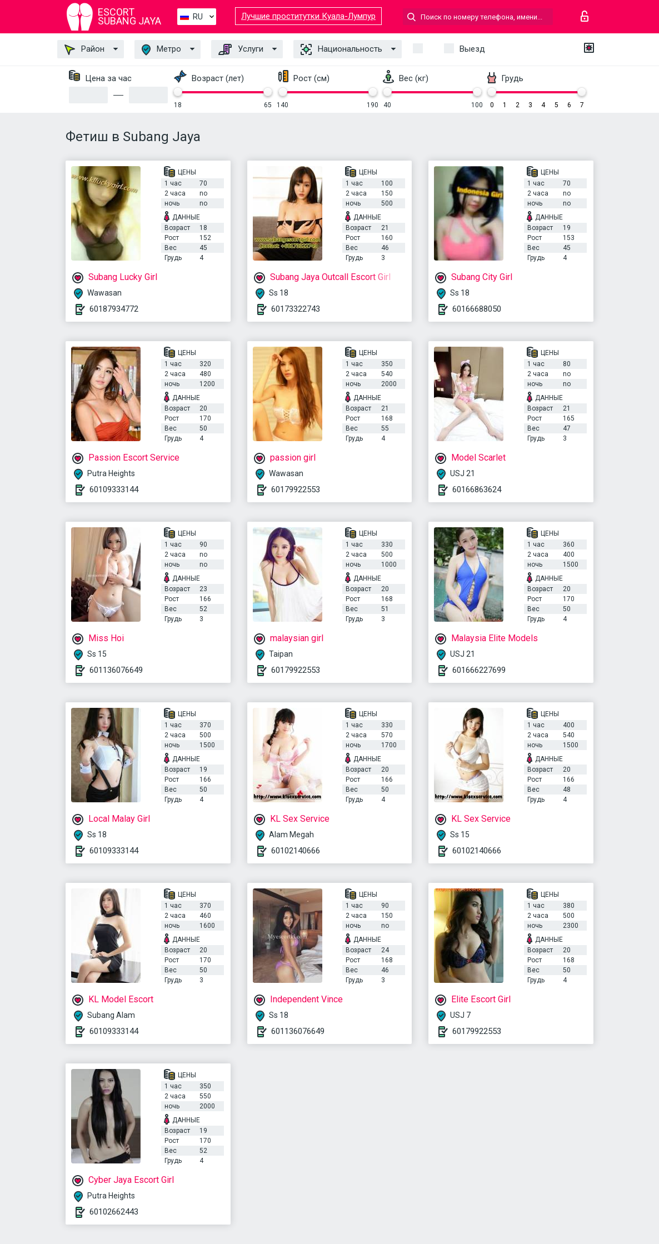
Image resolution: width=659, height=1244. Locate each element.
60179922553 (295, 489)
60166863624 (476, 489)
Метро (161, 50)
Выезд (472, 49)
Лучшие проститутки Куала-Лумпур (308, 16)
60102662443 (113, 1212)
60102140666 (295, 851)
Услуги (240, 49)
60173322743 (295, 309)
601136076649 (116, 670)
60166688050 (476, 309)
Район (84, 49)
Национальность (341, 49)
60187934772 (113, 309)
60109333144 (113, 489)
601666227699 (479, 670)
